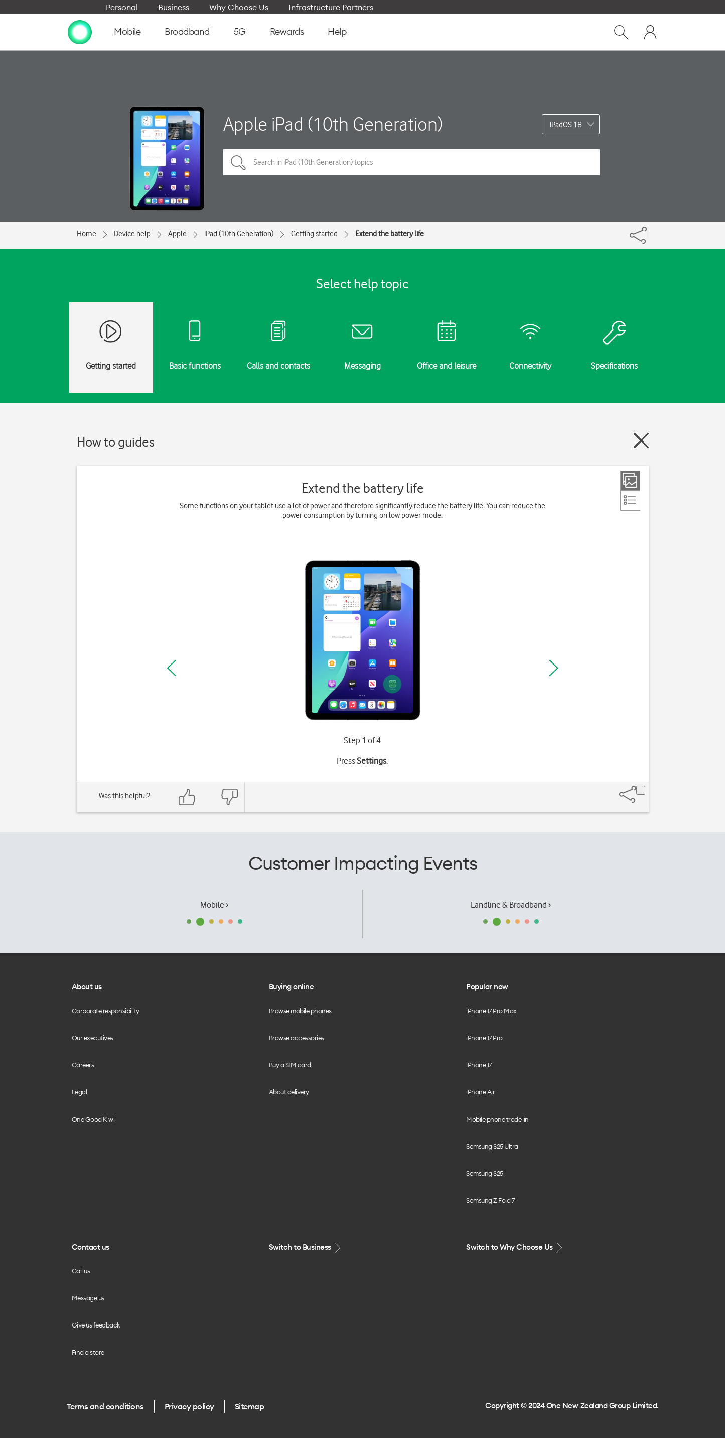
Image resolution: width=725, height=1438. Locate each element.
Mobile (127, 31)
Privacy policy (189, 1406)
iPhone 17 (479, 1065)
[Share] (648, 233)
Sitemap (249, 1406)
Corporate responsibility (105, 1011)
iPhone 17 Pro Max (491, 1011)
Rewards (287, 31)
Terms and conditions (105, 1406)
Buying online (291, 986)
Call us (81, 1271)
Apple (177, 233)
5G (240, 31)
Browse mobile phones (300, 1011)
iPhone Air (480, 1092)
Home (86, 233)
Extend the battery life (389, 233)
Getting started (314, 233)
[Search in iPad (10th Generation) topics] (411, 162)
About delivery (289, 1092)
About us (87, 986)
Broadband (187, 31)
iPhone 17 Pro (484, 1038)
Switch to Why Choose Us (515, 1247)
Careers (83, 1065)
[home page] (80, 32)
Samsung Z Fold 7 (490, 1200)
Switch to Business (306, 1247)
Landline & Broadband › (511, 905)
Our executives (92, 1038)
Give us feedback (96, 1325)
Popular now (487, 986)
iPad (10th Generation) (238, 233)
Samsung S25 (484, 1173)
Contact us (90, 1247)
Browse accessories (296, 1038)
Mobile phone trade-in (497, 1119)
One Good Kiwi (93, 1119)
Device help (132, 233)
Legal (79, 1092)
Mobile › (214, 905)
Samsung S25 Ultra (492, 1146)
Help (337, 31)
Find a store (88, 1352)
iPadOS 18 (566, 124)
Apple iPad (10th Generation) (333, 124)
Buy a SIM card (290, 1065)
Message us (88, 1298)
